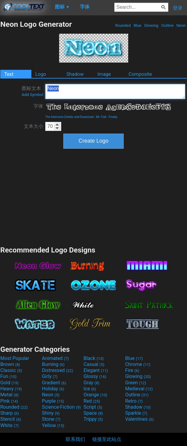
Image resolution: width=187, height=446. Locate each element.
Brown (10, 364)
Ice (90, 389)
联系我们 (75, 439)
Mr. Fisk (101, 117)
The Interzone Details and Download (69, 117)
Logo (40, 74)
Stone (51, 419)
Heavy (11, 389)
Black (94, 358)
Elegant (96, 370)
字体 (38, 106)
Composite (140, 74)
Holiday (53, 389)
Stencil (10, 419)
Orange (95, 395)
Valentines (139, 419)
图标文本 (32, 91)
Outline (167, 25)
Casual (94, 364)
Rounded (123, 25)
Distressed (57, 370)
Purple (53, 401)
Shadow (75, 74)
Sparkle (136, 413)
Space (93, 413)
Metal (9, 395)
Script (93, 407)
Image (104, 74)
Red (92, 401)
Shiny (51, 413)
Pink (9, 401)
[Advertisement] (93, 196)
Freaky (113, 117)
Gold (9, 383)
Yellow (53, 425)
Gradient (54, 383)
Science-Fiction (61, 407)
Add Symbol (32, 94)
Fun (8, 376)
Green (135, 383)
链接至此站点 (106, 439)
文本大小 (33, 126)
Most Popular (14, 358)
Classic (11, 370)
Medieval (139, 389)
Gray (91, 383)
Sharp (9, 413)
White (9, 425)
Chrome (138, 364)
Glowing (151, 25)
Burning (53, 364)
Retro (134, 401)
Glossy (95, 376)
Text (8, 74)
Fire (132, 370)
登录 (177, 8)
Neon (181, 25)
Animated (55, 358)
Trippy (93, 419)
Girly (50, 376)
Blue (137, 25)
